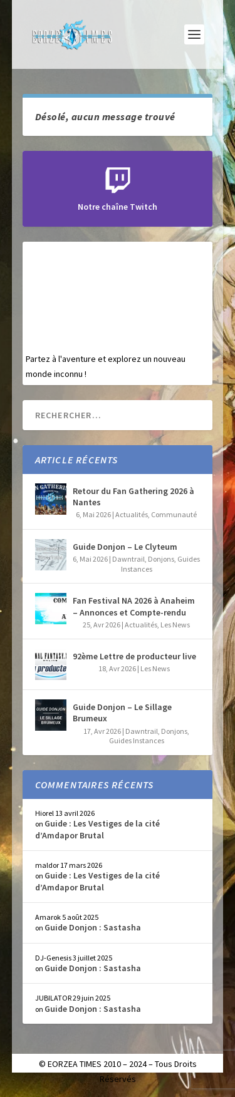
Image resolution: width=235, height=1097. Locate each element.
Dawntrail (128, 559)
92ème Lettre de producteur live (134, 656)
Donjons (161, 559)
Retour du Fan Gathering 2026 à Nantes (133, 496)
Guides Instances (136, 740)
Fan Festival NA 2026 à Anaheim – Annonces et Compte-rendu (134, 606)
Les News (175, 624)
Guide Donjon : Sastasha (92, 927)
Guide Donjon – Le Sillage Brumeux (122, 712)
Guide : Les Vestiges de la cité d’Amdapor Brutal (97, 829)
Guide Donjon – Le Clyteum (125, 546)
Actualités (131, 514)
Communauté (174, 514)
